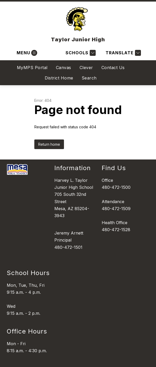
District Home (59, 78)
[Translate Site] (122, 53)
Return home (49, 144)
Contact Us (113, 67)
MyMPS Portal (32, 67)
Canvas (63, 67)
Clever (86, 67)
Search (89, 78)
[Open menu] (26, 53)
